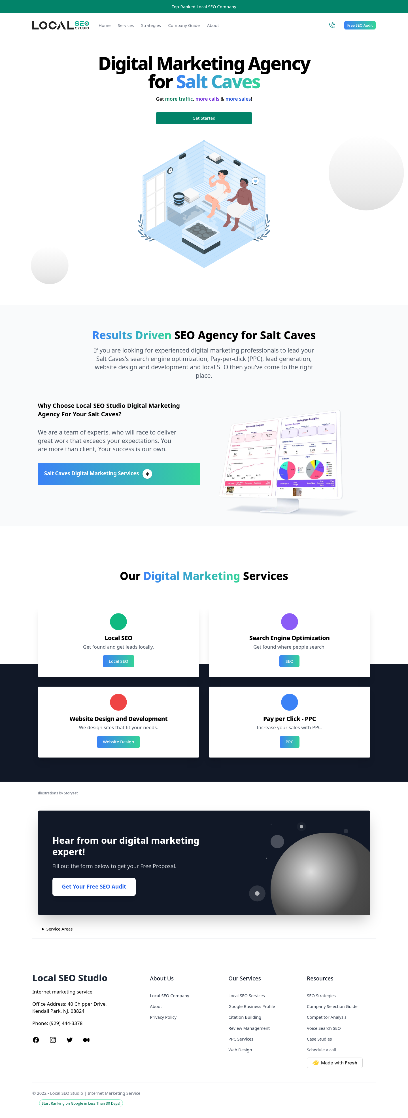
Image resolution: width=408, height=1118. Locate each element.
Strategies (151, 25)
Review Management (249, 1028)
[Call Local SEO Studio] (332, 25)
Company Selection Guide (332, 1006)
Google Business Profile (251, 1006)
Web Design (240, 1049)
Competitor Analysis (327, 1017)
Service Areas (59, 929)
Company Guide (184, 25)
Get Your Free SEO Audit (94, 886)
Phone (39, 1023)
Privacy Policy (163, 1017)
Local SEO (118, 661)
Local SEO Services (246, 995)
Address (56, 1004)
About (213, 25)
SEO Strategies (321, 995)
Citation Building (244, 1017)
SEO (290, 661)
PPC (290, 741)
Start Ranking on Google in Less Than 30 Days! (81, 1103)
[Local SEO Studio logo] (60, 25)
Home (104, 25)
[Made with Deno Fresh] (341, 1063)
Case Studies (319, 1039)
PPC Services (240, 1039)
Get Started (204, 118)
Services (126, 25)
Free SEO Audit (360, 25)
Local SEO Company (169, 995)
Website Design (118, 741)
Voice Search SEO (324, 1028)
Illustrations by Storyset (58, 793)
